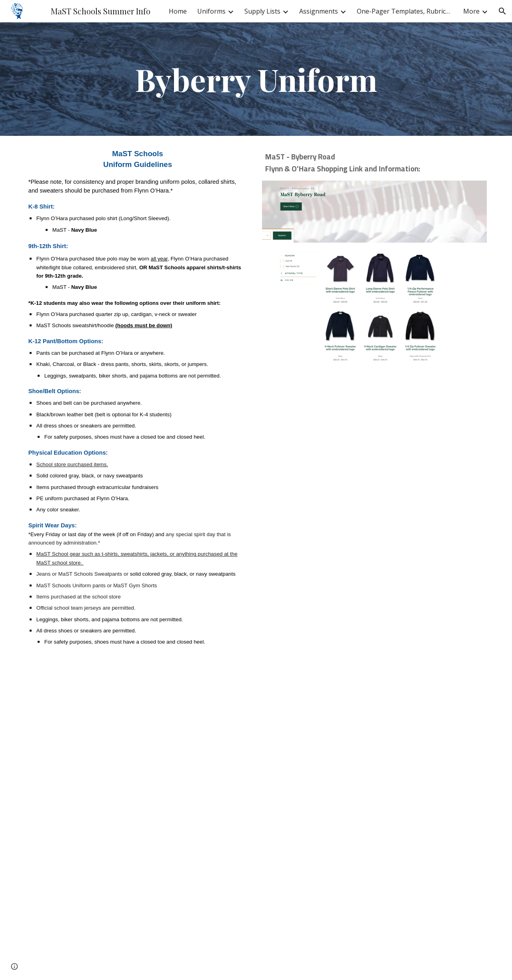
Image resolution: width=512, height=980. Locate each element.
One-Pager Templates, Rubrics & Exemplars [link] (405, 11)
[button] (502, 11)
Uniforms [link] (211, 11)
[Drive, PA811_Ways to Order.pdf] (374, 672)
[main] (256, 79)
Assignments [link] (318, 11)
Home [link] (178, 11)
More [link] (471, 11)
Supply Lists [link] (262, 11)
